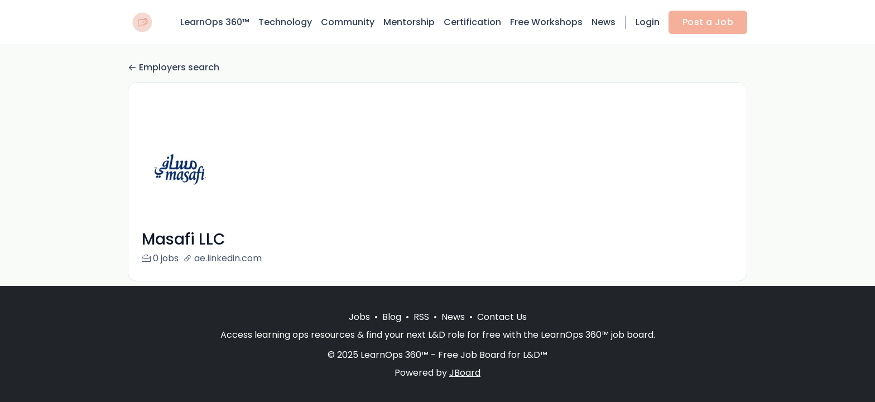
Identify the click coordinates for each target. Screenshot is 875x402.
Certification (472, 22)
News (604, 22)
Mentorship (409, 22)
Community (347, 22)
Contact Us (502, 316)
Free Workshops (546, 22)
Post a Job (707, 22)
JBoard (464, 372)
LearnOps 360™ (214, 22)
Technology (285, 22)
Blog (391, 316)
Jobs (359, 316)
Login (648, 22)
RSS (421, 316)
